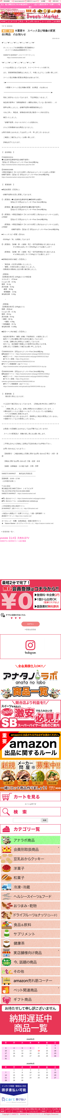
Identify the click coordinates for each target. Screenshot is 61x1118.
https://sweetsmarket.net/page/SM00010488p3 (32, 376)
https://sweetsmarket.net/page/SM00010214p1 (33, 354)
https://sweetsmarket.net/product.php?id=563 (18, 177)
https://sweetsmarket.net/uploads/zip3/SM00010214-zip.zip (24, 366)
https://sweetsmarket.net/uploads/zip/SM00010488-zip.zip (24, 386)
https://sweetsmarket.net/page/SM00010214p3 (32, 356)
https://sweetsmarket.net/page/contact (31, 498)
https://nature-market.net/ (44, 523)
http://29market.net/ (31, 508)
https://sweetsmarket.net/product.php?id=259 (18, 165)
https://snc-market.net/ (23, 516)
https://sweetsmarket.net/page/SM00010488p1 (33, 374)
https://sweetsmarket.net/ (16, 58)
